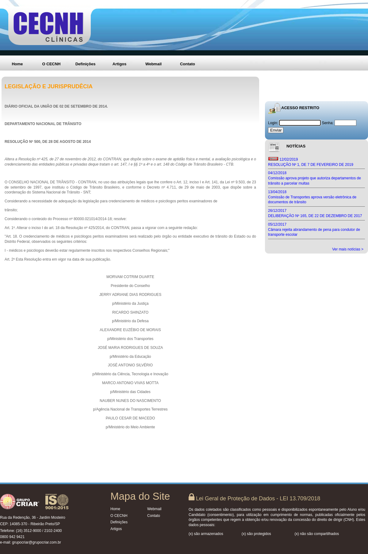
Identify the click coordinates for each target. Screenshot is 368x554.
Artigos (120, 64)
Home (17, 64)
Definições (85, 64)
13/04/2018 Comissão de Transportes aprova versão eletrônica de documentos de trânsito (312, 197)
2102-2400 (53, 531)
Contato (187, 64)
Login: (273, 123)
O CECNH (51, 64)
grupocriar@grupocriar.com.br (36, 542)
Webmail (153, 64)
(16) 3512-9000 (28, 531)
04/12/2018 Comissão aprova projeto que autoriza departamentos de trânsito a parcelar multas (314, 178)
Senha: (327, 123)
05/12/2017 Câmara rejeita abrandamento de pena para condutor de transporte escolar (314, 229)
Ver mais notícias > (347, 249)
